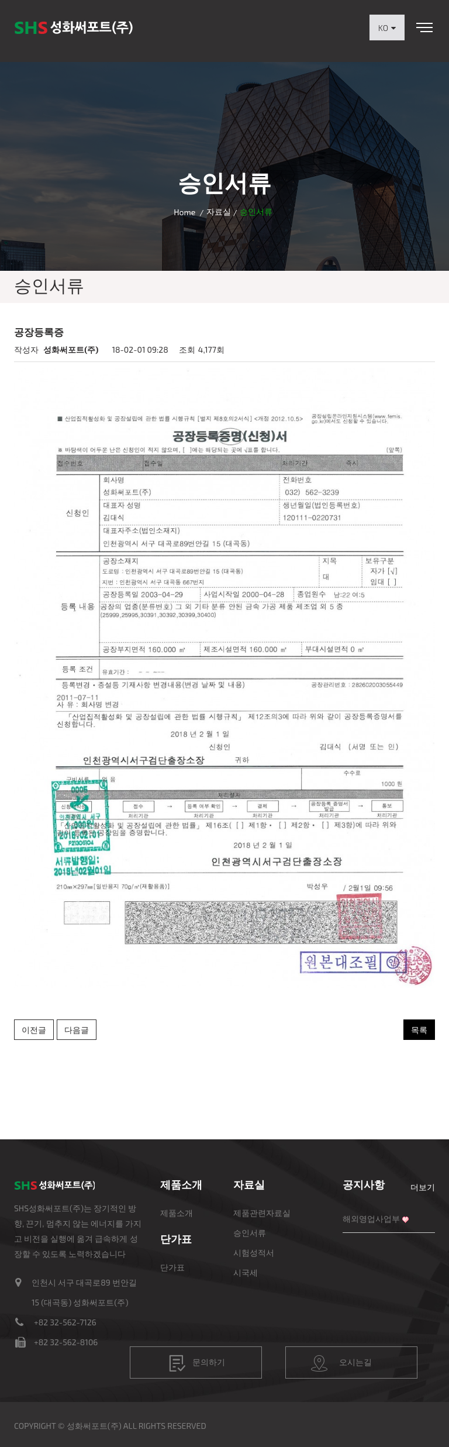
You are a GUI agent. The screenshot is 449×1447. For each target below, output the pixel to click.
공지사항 (364, 1184)
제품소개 (176, 1213)
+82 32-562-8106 (66, 1342)
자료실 (218, 211)
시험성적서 (253, 1252)
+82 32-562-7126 (65, 1322)
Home (184, 212)
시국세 (245, 1272)
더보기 (422, 1187)
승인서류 (249, 1233)
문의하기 (197, 1363)
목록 (419, 1030)
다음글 (76, 1030)
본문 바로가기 (0, 0)
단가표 (172, 1267)
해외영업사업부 (371, 1219)
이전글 (34, 1030)
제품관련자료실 (262, 1213)
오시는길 (341, 1363)
